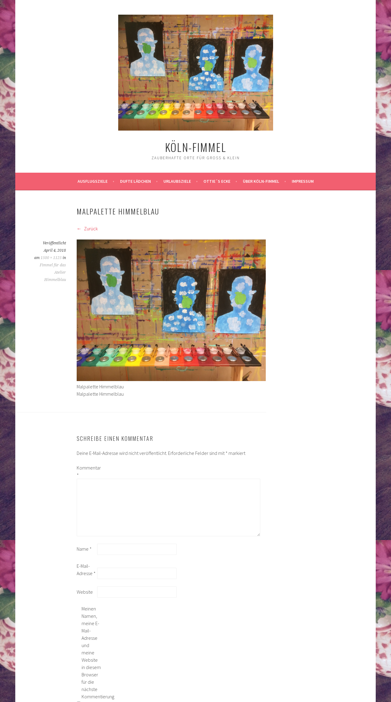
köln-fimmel (195, 147)
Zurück (87, 228)
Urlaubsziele (177, 181)
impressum (303, 181)
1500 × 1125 (51, 258)
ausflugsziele (93, 181)
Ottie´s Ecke (216, 181)
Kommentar (86, 471)
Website (85, 592)
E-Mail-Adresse (86, 569)
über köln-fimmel (261, 181)
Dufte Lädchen (135, 181)
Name (84, 549)
